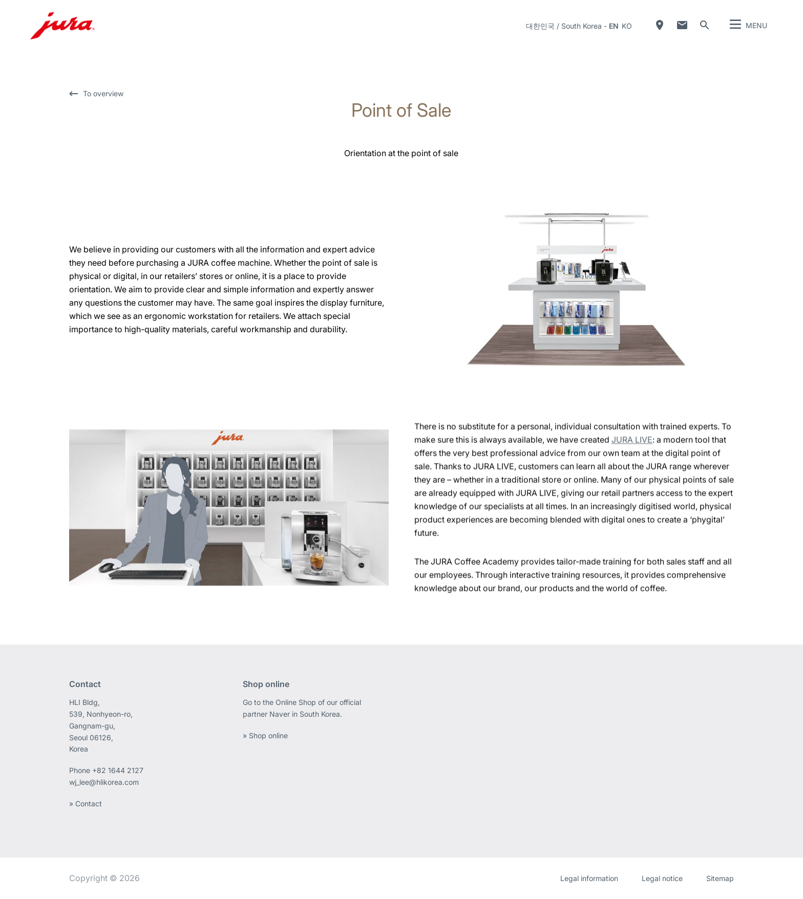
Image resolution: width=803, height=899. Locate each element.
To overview (103, 94)
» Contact (85, 803)
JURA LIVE (631, 446)
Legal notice (662, 878)
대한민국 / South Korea (564, 26)
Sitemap (720, 878)
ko (627, 26)
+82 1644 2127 (118, 770)
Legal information (589, 878)
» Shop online (265, 735)
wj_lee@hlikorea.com (104, 782)
